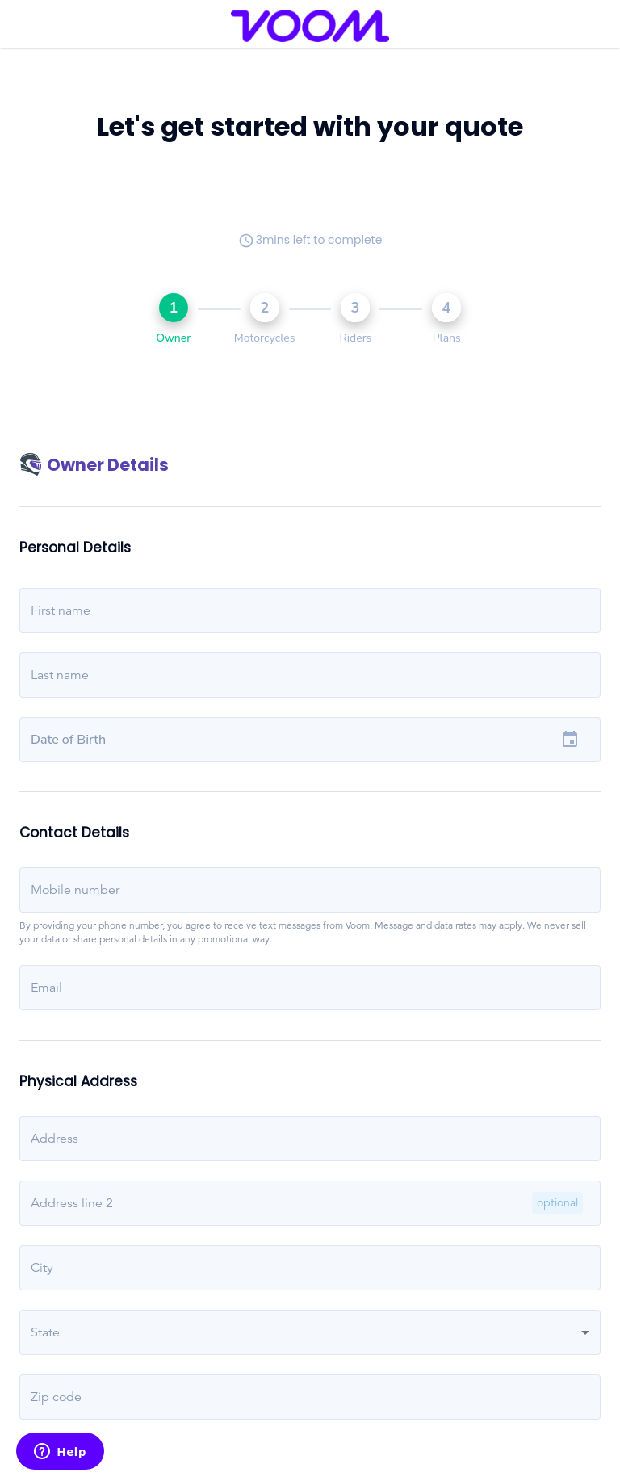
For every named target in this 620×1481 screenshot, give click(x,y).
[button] (310, 1332)
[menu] (33, 26)
